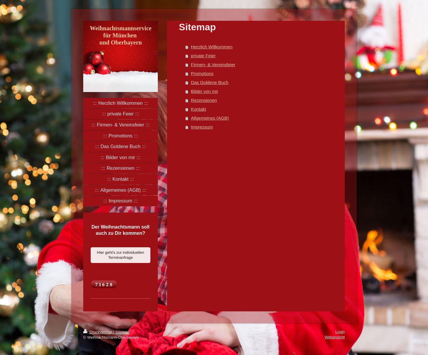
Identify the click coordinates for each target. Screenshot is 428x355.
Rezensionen (204, 100)
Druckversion (98, 332)
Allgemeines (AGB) (210, 118)
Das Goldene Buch (209, 82)
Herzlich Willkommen (211, 46)
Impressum (202, 126)
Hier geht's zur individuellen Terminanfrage (120, 255)
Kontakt (198, 109)
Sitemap (122, 332)
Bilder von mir (204, 91)
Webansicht (335, 337)
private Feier (203, 55)
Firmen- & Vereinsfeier (213, 64)
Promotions (202, 73)
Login (340, 331)
